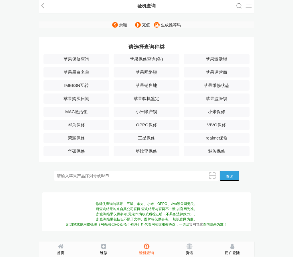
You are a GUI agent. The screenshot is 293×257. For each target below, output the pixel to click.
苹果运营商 (216, 72)
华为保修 (76, 124)
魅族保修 (216, 151)
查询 (229, 176)
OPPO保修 (146, 124)
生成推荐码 (167, 25)
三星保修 (146, 138)
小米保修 (216, 111)
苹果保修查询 (76, 59)
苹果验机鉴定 (146, 98)
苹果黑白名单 (76, 72)
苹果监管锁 (216, 98)
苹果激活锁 (216, 59)
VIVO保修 (216, 124)
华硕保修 (76, 151)
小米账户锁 (146, 111)
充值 (142, 25)
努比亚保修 (146, 151)
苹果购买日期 (76, 98)
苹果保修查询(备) (146, 59)
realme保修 (216, 138)
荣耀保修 (76, 138)
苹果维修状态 (216, 85)
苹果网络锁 (146, 72)
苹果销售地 (146, 85)
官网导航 (196, 224)
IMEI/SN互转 (76, 85)
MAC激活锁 (76, 111)
